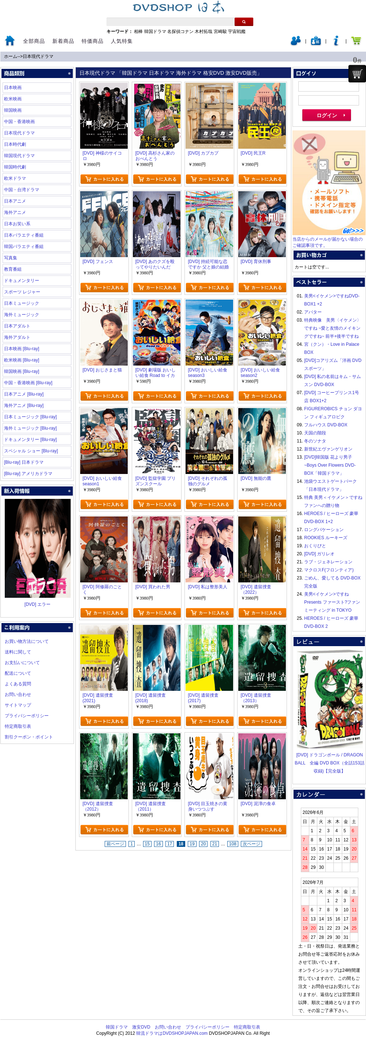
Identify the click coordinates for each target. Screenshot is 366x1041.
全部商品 (34, 41)
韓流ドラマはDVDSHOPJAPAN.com (172, 1033)
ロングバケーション (324, 529)
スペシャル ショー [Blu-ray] (31, 450)
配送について (18, 673)
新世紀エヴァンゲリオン (328, 449)
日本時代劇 (15, 144)
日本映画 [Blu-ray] (21, 348)
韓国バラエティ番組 (24, 246)
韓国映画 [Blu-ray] (21, 371)
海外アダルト (17, 337)
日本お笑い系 (17, 223)
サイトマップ (18, 705)
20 (203, 843)
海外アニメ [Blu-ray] (24, 405)
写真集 (10, 257)
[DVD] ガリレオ (319, 553)
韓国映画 (13, 110)
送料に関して (18, 652)
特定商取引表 (18, 726)
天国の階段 (315, 433)
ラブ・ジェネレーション (328, 561)
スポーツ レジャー (22, 291)
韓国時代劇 (15, 167)
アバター (313, 312)
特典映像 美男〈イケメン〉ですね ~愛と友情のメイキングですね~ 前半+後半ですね (332, 328)
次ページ (251, 843)
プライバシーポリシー (27, 715)
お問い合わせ (18, 694)
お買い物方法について (27, 641)
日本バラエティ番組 (24, 235)
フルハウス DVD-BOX (325, 424)
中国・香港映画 (19, 121)
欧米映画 (13, 98)
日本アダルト (17, 326)
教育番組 (13, 269)
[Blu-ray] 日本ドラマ (24, 462)
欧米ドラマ (15, 178)
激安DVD (141, 1027)
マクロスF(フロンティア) (329, 570)
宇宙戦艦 (237, 31)
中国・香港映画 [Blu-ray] (28, 382)
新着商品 (63, 41)
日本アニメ (15, 201)
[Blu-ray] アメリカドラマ (28, 473)
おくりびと (315, 545)
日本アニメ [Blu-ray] (24, 394)
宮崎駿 (220, 31)
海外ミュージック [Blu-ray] (30, 428)
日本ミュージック (21, 303)
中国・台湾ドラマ (21, 189)
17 (169, 843)
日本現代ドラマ (38, 56)
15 (147, 843)
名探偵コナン (180, 31)
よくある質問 (18, 683)
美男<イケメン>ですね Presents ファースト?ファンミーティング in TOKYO (332, 602)
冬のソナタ (315, 441)
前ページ (115, 843)
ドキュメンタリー (21, 280)
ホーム (10, 56)
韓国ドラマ (155, 31)
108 (232, 843)
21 (214, 843)
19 (192, 843)
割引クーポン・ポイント (29, 737)
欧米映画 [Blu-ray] (21, 360)
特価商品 (93, 41)
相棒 (138, 31)
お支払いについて (22, 662)
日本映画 (13, 87)
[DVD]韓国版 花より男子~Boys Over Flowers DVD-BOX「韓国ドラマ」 (330, 465)
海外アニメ (15, 212)
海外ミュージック (21, 314)
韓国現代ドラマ (19, 155)
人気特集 (122, 41)
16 (158, 843)
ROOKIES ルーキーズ (325, 537)
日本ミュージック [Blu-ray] (30, 416)
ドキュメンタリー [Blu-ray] (30, 439)
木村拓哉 (203, 31)
